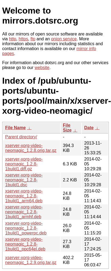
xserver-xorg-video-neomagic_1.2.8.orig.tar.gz (31, 148)
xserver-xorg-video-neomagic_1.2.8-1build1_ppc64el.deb (25, 244)
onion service (64, 39)
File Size (67, 127)
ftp (32, 39)
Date (89, 127)
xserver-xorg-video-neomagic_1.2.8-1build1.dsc (24, 180)
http (12, 39)
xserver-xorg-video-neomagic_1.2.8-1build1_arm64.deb (24, 196)
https (23, 39)
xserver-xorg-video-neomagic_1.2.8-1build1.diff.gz (24, 164)
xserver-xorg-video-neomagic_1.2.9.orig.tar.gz (31, 260)
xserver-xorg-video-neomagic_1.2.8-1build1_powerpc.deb (26, 228)
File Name (15, 127)
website (42, 67)
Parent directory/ (21, 137)
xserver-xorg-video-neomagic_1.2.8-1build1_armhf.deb (24, 212)
